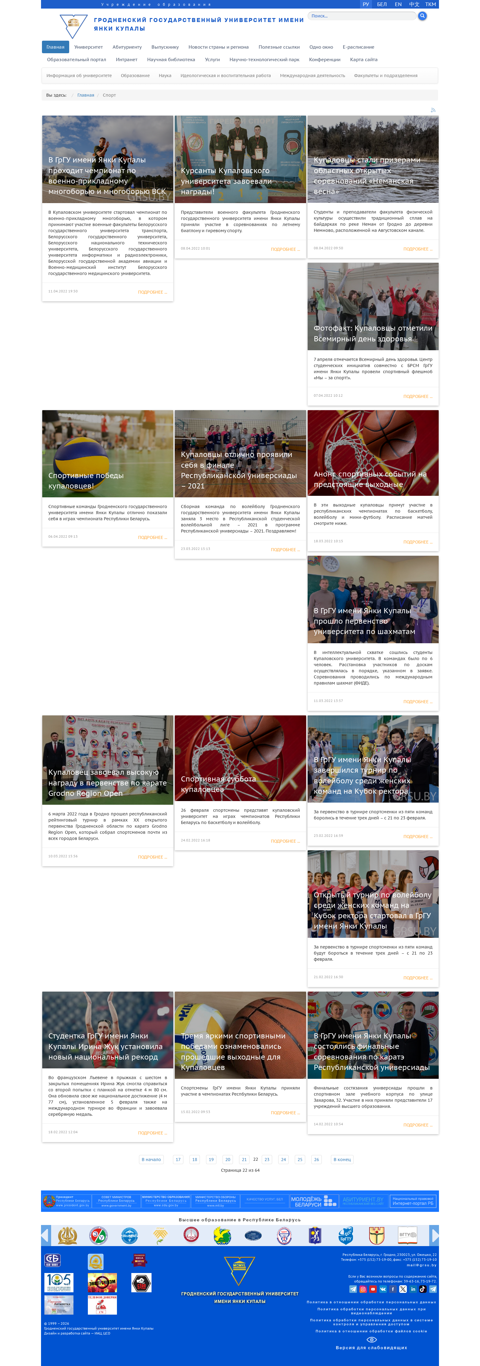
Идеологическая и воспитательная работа (226, 75)
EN (398, 4)
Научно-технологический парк (264, 59)
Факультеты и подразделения (386, 75)
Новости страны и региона (219, 47)
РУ (366, 4)
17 (178, 1159)
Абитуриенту (127, 47)
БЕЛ (382, 4)
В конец (342, 1159)
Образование (135, 75)
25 (300, 1159)
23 (266, 1159)
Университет (88, 47)
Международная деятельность (312, 75)
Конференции (324, 59)
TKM (430, 4)
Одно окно (321, 47)
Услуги (212, 59)
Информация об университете (79, 75)
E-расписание (358, 47)
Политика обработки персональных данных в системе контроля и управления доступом (371, 1322)
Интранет (126, 59)
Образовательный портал (76, 59)
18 (194, 1159)
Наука (165, 75)
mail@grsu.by (422, 1265)
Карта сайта (364, 59)
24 (283, 1159)
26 (316, 1159)
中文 (414, 4)
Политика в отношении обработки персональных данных (372, 1302)
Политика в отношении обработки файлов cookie (372, 1331)
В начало (151, 1159)
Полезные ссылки (279, 47)
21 (244, 1159)
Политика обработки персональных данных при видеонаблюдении (371, 1311)
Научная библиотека (171, 59)
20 (227, 1159)
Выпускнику (165, 47)
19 (211, 1159)
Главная (56, 47)
